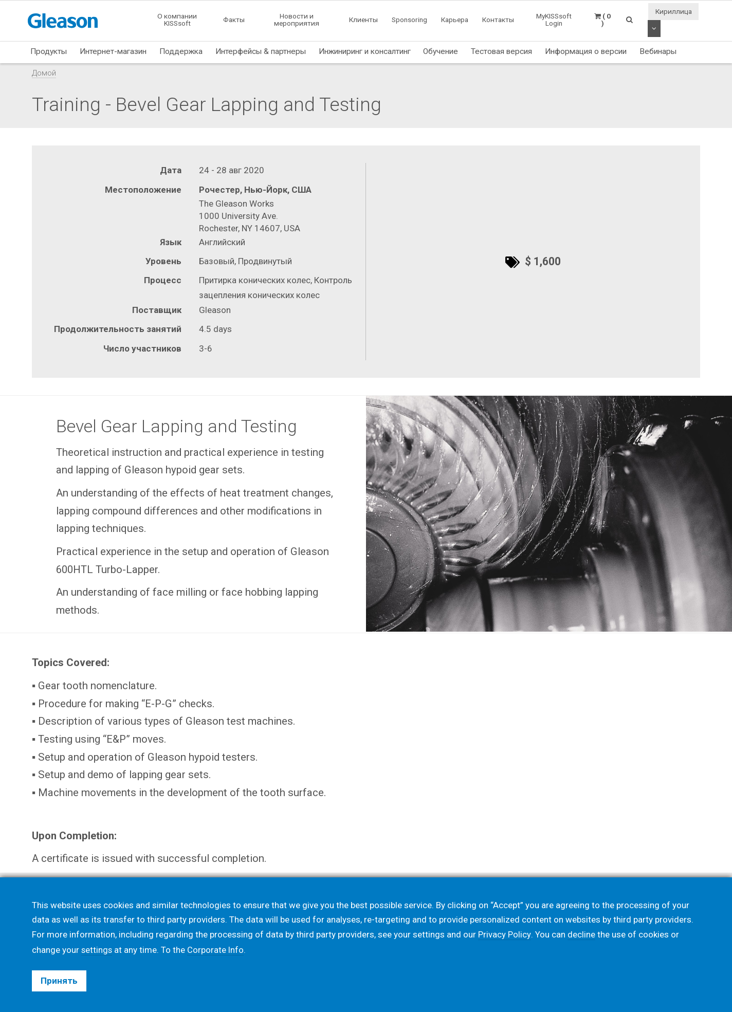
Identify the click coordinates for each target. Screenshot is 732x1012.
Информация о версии (586, 51)
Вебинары (657, 51)
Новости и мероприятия (296, 19)
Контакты (498, 19)
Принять (59, 981)
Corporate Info (216, 950)
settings (97, 950)
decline (581, 935)
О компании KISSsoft (177, 19)
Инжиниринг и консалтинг (365, 51)
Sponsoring (409, 19)
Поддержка (181, 51)
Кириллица (673, 11)
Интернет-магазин (113, 51)
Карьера (454, 19)
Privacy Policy (504, 935)
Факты (234, 19)
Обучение (440, 51)
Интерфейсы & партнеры (260, 51)
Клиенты (363, 19)
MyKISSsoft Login (554, 19)
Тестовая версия (501, 51)
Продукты (48, 51)
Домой (44, 73)
